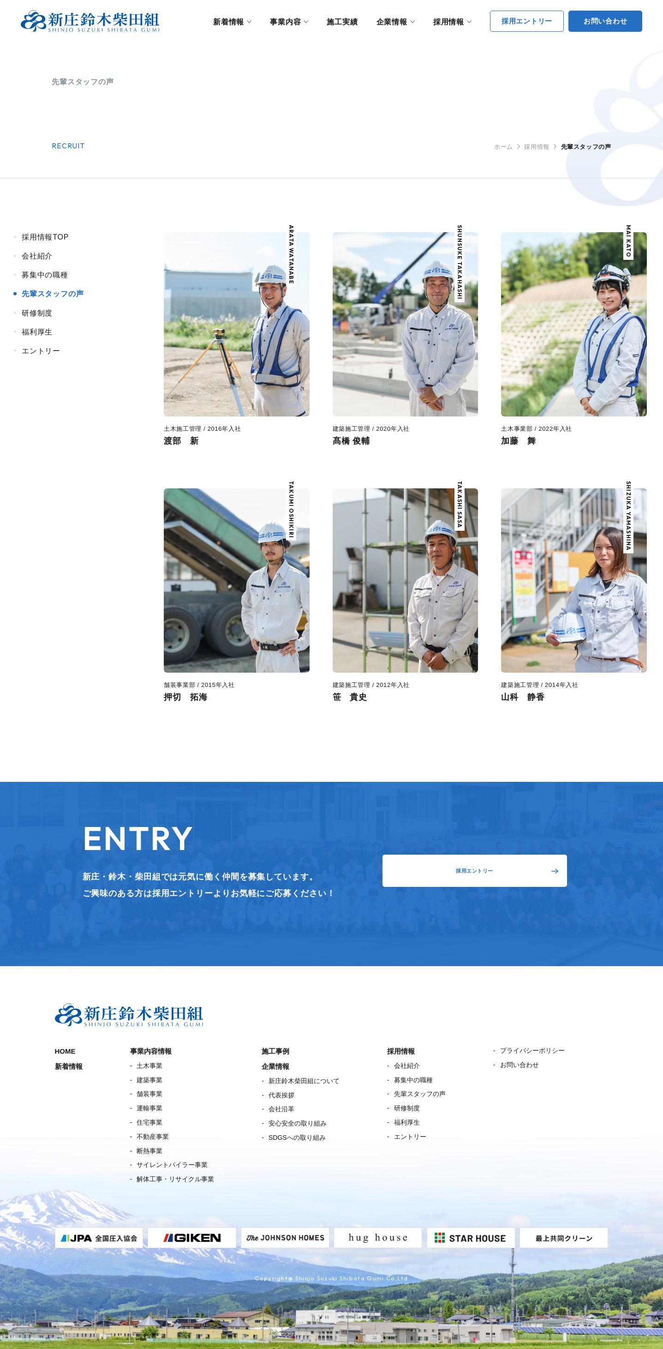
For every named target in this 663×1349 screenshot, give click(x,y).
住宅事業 (149, 1122)
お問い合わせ (519, 1064)
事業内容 (285, 22)
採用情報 (448, 22)
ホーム (503, 146)
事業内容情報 (151, 1051)
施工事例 (275, 1051)
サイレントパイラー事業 (172, 1164)
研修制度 (407, 1108)
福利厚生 (407, 1122)
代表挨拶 (281, 1095)
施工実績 (342, 22)
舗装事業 (149, 1093)
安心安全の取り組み (298, 1123)
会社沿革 (281, 1109)
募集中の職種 (413, 1080)
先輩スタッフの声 (420, 1093)
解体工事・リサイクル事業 (175, 1179)
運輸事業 (149, 1108)
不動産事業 (153, 1136)
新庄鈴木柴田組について (304, 1081)
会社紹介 (407, 1065)
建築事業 (149, 1080)
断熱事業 (149, 1151)
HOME (65, 1051)
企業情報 (391, 22)
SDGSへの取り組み (297, 1137)
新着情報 (228, 22)
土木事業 (149, 1065)
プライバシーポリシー (532, 1050)
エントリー (410, 1136)
